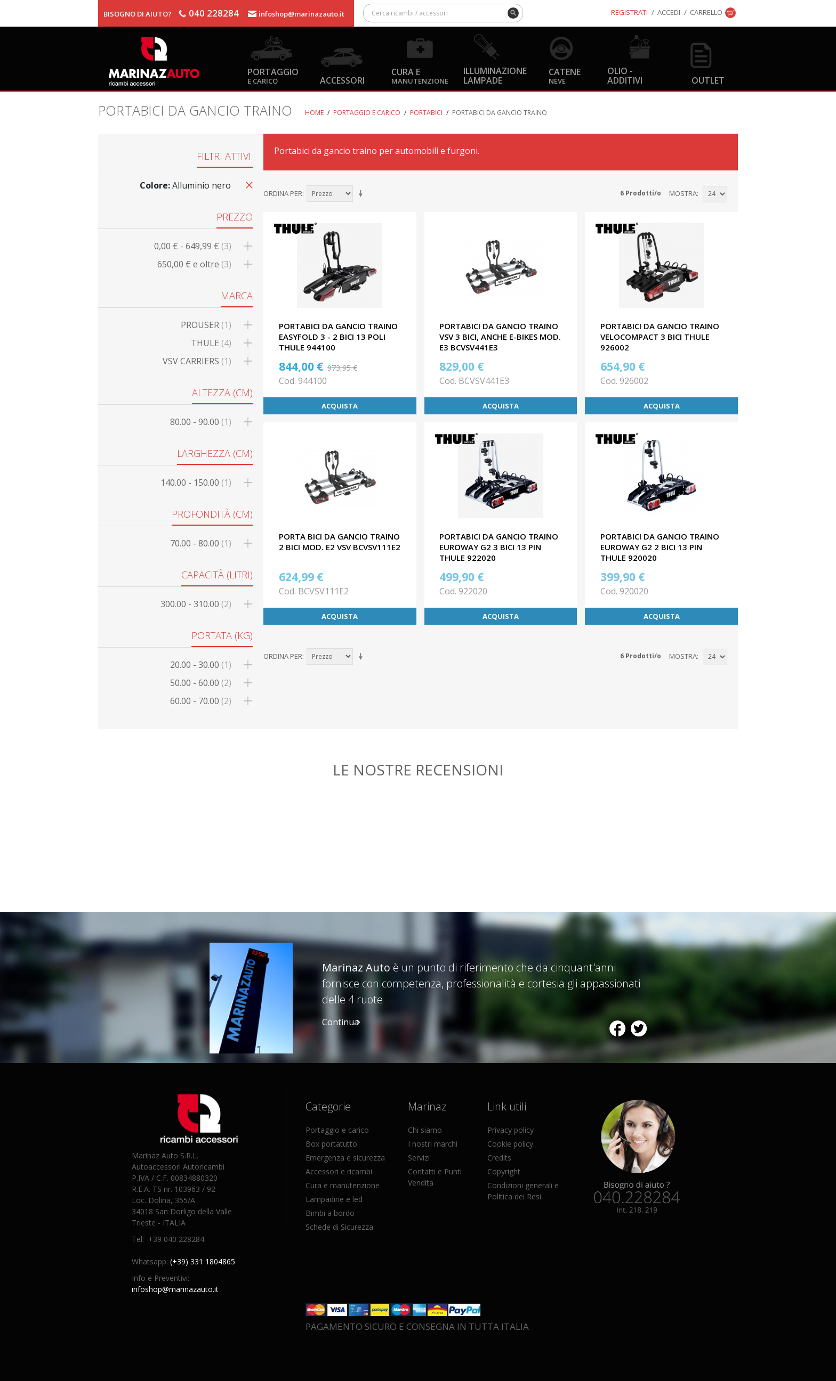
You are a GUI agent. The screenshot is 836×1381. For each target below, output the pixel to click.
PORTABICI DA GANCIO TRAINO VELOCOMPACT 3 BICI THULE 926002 (659, 337)
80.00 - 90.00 (200, 422)
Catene (565, 75)
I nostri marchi (432, 1144)
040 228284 (214, 13)
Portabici (426, 112)
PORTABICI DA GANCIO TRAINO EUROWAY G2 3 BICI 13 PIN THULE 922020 (498, 547)
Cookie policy (510, 1144)
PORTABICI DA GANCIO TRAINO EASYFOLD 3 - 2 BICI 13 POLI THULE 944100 (338, 337)
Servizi (419, 1158)
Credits (499, 1158)
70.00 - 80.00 (200, 543)
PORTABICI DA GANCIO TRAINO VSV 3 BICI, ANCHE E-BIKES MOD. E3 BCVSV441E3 (500, 337)
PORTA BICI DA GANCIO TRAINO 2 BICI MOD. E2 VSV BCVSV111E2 (339, 541)
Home (314, 112)
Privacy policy (510, 1130)
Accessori (342, 80)
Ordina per (282, 193)
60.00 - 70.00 (200, 701)
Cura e (419, 75)
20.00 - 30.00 (200, 665)
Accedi (668, 12)
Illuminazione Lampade (495, 75)
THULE (211, 343)
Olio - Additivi (624, 75)
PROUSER (206, 325)
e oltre (194, 264)
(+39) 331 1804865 (202, 1261)
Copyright (503, 1171)
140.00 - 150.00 (195, 482)
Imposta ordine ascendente (363, 194)
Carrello (706, 12)
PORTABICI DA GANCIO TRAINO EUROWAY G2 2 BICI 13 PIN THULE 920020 (659, 547)
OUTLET (708, 80)
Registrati (629, 12)
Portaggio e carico (366, 112)
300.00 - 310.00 (195, 604)
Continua (340, 1022)
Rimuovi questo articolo (247, 184)
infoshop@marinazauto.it (301, 14)
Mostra (683, 193)
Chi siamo (425, 1130)
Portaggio (273, 75)
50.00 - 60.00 (200, 683)
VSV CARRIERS (197, 361)
